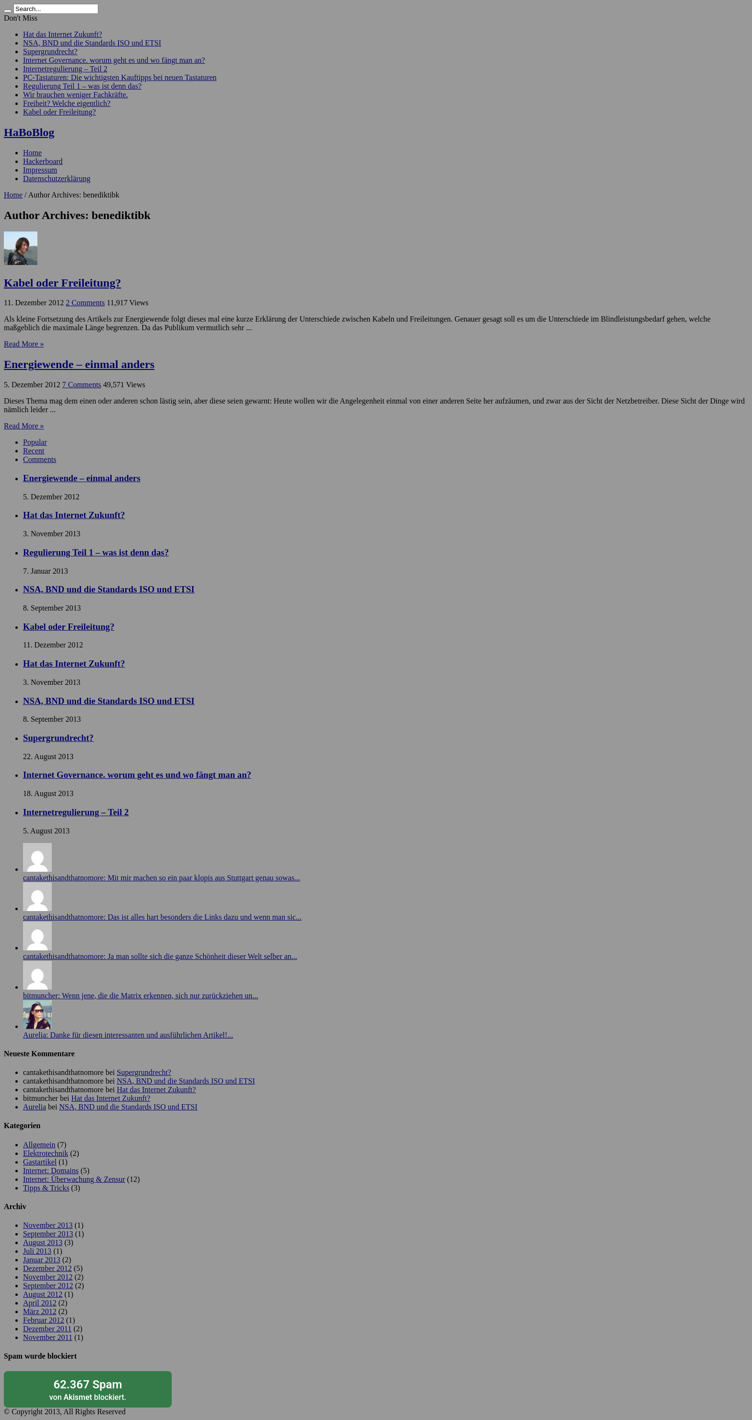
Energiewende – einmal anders (79, 364)
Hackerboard (43, 161)
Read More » (24, 344)
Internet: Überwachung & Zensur (74, 1179)
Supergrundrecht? (50, 51)
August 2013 (42, 1242)
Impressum (40, 170)
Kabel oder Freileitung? (59, 112)
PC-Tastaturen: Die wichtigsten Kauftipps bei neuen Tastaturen (120, 77)
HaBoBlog (29, 132)
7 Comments (81, 385)
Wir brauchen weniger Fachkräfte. (75, 95)
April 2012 (40, 1303)
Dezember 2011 (47, 1329)
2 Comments (85, 303)
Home (32, 153)
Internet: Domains (51, 1170)
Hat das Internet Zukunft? (62, 34)
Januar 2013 (41, 1260)
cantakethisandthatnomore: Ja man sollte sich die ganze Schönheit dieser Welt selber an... (160, 956)
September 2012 (48, 1285)
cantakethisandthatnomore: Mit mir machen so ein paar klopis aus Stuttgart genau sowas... (161, 878)
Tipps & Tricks (46, 1188)
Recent (33, 451)
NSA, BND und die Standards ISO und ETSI (92, 43)
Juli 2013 (37, 1251)
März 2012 (40, 1311)
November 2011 (47, 1337)
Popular (35, 442)
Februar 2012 (43, 1320)
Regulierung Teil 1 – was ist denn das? (82, 86)
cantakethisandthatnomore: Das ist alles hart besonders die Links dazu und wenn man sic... (162, 917)
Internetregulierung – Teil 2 (65, 69)
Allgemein (39, 1145)
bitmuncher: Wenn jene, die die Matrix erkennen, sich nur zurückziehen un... (140, 996)
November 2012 (48, 1277)
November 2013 (48, 1225)
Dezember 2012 (47, 1268)
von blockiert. (88, 1389)
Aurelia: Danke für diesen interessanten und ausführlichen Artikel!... (128, 1035)
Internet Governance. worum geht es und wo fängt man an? (114, 60)
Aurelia (34, 1107)
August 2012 (42, 1294)
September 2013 (48, 1234)
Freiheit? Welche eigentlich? (66, 103)
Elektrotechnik (45, 1153)
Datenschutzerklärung (56, 178)
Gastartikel (40, 1162)
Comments (39, 459)
